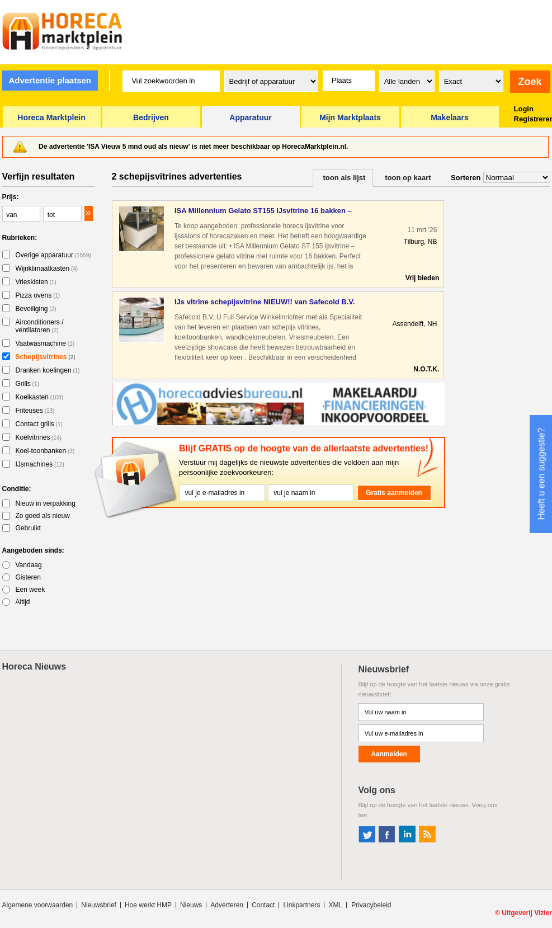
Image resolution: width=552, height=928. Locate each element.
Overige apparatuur (53, 255)
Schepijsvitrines (46, 357)
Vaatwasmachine (45, 343)
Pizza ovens (38, 295)
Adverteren (226, 905)
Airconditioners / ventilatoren (40, 326)
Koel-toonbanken (45, 451)
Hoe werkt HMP (148, 905)
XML (335, 905)
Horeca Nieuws (34, 666)
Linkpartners (301, 905)
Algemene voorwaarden (37, 905)
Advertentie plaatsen (49, 80)
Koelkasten (40, 397)
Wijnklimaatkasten (47, 268)
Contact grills (39, 424)
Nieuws (191, 905)
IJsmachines (40, 464)
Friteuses (35, 410)
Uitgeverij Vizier (527, 913)
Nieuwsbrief (98, 905)
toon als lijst (344, 177)
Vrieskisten (36, 282)
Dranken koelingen (48, 370)
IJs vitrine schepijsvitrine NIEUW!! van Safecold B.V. (264, 302)
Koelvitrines (39, 437)
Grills (27, 384)
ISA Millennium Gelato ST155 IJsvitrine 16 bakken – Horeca (263, 211)
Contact (263, 905)
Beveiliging (36, 309)
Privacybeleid (371, 905)
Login (524, 109)
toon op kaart (408, 177)
